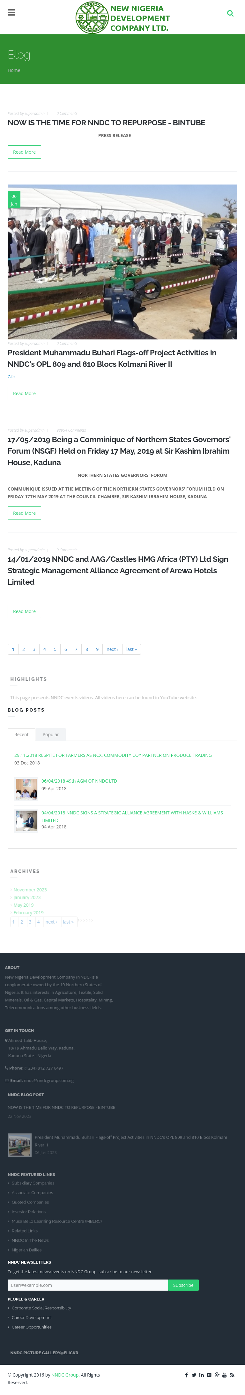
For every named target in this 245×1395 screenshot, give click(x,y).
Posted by (26, 113)
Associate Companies (32, 1195)
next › (112, 649)
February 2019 (31, 913)
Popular (51, 734)
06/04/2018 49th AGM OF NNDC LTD (79, 781)
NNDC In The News (30, 1243)
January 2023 (29, 897)
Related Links (25, 1233)
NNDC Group (64, 1375)
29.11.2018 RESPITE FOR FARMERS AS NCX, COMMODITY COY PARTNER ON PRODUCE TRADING (113, 755)
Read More (24, 152)
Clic (11, 376)
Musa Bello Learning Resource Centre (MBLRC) (57, 1224)
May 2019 (26, 905)
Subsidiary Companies (33, 1185)
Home (14, 70)
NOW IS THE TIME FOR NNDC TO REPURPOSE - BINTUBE (106, 122)
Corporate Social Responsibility (41, 1308)
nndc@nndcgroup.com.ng (46, 1080)
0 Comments (67, 113)
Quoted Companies (30, 1205)
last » (131, 649)
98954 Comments (71, 430)
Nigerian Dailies (26, 1252)
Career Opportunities (32, 1327)
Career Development (32, 1317)
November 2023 (33, 890)
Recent (21, 734)
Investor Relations (29, 1214)
